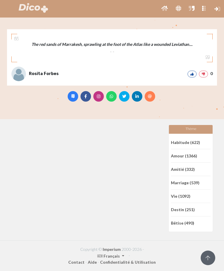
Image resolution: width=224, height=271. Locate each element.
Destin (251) (183, 209)
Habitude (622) (185, 142)
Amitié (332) (183, 169)
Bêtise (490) (182, 222)
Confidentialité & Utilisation (128, 262)
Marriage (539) (185, 182)
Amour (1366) (184, 155)
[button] (165, 9)
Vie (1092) (180, 196)
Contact (76, 262)
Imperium (112, 249)
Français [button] (109, 255)
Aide (92, 262)
